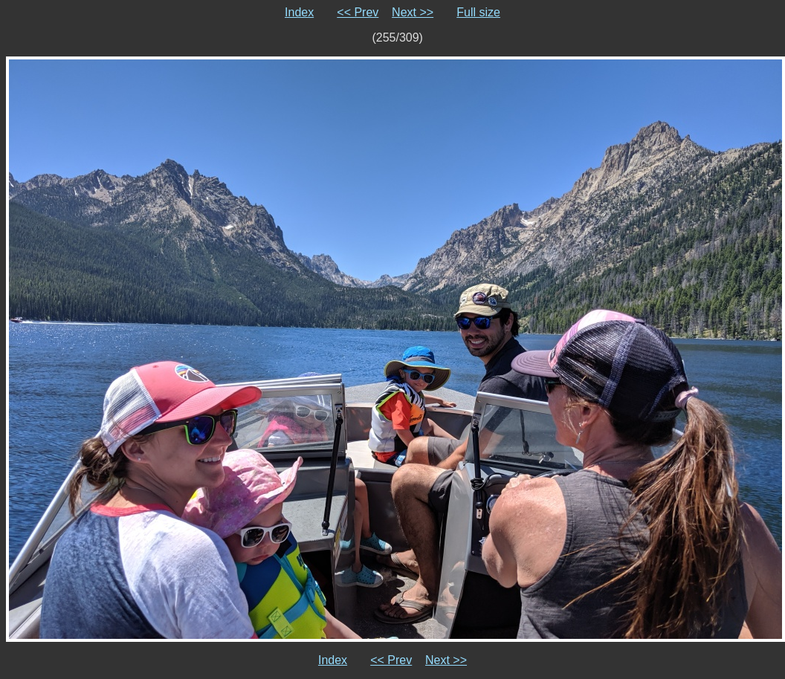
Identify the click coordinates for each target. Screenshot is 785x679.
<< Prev (357, 12)
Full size (478, 12)
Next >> (412, 12)
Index (299, 12)
